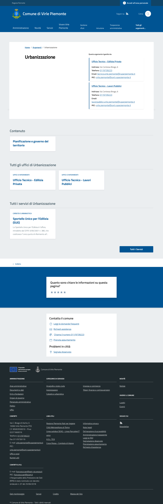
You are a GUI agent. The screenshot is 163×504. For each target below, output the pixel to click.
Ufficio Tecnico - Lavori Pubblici (106, 86)
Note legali (87, 427)
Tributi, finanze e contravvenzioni (96, 389)
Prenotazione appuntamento (95, 444)
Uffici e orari (14, 453)
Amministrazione (21, 28)
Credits (56, 493)
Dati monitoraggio (17, 493)
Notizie (122, 386)
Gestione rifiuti (83, 26)
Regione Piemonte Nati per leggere (60, 423)
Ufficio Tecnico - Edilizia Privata (106, 61)
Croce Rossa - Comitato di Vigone (60, 443)
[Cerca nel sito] (147, 14)
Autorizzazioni (52, 389)
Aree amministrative (18, 386)
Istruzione (100, 28)
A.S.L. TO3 (50, 439)
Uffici (12, 409)
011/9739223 (23, 435)
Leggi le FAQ (88, 437)
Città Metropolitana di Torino (58, 427)
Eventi (122, 406)
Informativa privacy (91, 423)
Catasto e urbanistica (22, 213)
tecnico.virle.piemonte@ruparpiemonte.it (116, 74)
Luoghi (122, 402)
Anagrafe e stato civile (55, 386)
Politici (12, 405)
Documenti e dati (17, 389)
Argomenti (37, 47)
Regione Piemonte (18, 3)
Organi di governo (17, 397)
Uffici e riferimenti (21, 174)
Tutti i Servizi (136, 249)
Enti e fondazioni (16, 393)
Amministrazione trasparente (95, 434)
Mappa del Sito (76, 493)
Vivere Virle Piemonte (64, 26)
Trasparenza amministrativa (116, 26)
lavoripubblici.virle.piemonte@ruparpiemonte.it (113, 101)
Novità (38, 28)
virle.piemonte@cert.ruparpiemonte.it (113, 77)
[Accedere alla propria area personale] (135, 3)
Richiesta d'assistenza (92, 447)
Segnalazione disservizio (93, 440)
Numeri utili (14, 457)
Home (27, 47)
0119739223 (106, 70)
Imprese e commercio (91, 386)
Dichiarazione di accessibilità (94, 431)
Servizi (50, 28)
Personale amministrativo (20, 401)
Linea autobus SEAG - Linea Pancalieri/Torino (63, 433)
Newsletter (124, 426)
